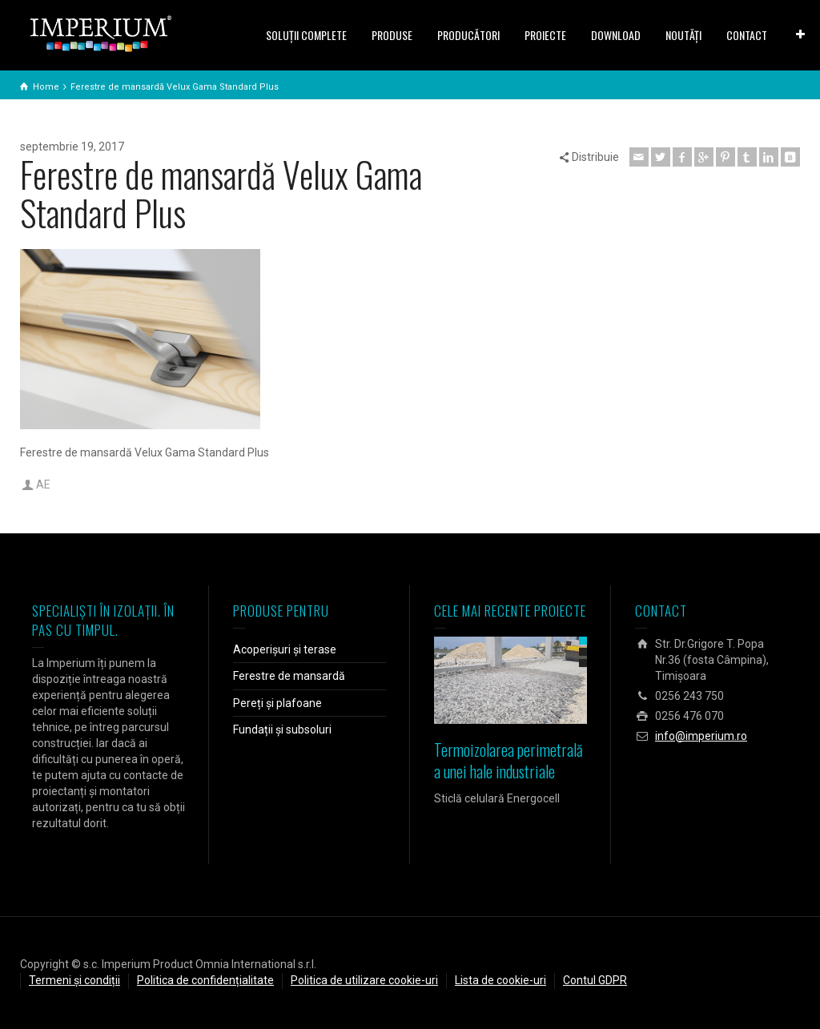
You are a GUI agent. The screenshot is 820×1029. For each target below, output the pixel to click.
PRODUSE (392, 34)
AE (43, 484)
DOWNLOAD (616, 34)
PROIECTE (545, 34)
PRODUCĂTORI (468, 34)
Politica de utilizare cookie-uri (364, 980)
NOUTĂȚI (683, 34)
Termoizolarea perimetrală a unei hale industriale (508, 760)
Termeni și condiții (74, 980)
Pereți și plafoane (277, 703)
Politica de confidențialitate (205, 980)
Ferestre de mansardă (289, 675)
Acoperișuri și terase (284, 649)
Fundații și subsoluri (282, 729)
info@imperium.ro (701, 736)
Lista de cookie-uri (500, 980)
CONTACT (746, 34)
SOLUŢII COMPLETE (306, 34)
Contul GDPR (595, 980)
